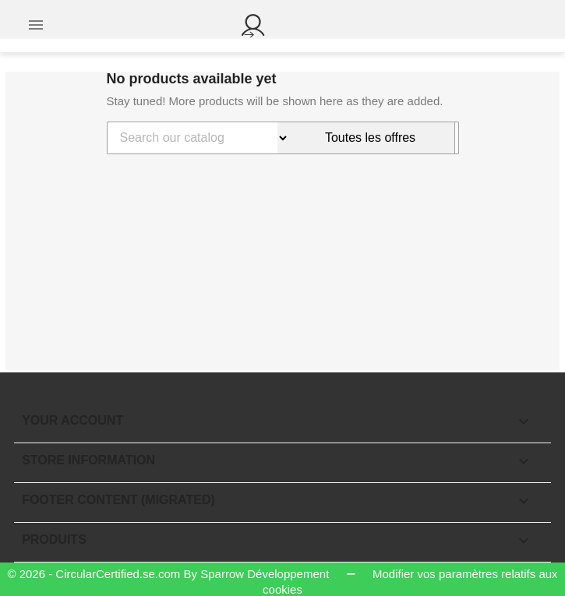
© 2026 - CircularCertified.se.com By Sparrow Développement (169, 573)
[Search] (192, 137)
